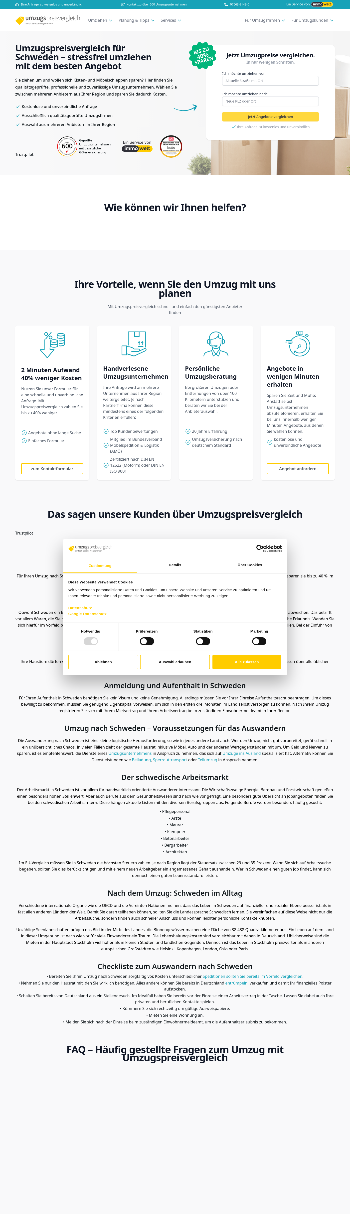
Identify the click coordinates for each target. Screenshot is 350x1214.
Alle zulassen (247, 662)
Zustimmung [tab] (100, 565)
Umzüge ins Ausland (241, 753)
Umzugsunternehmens (130, 753)
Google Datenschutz (87, 614)
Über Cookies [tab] (250, 565)
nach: (245, 94)
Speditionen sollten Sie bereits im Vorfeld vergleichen (252, 976)
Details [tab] (175, 565)
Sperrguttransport (170, 760)
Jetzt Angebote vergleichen (270, 116)
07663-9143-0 (236, 4)
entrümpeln (236, 983)
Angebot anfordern (297, 468)
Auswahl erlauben (175, 662)
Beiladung (141, 760)
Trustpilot (24, 154)
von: (244, 73)
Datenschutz (80, 608)
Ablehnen (103, 662)
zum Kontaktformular (52, 468)
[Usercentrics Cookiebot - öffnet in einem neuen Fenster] (260, 548)
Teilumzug (207, 760)
